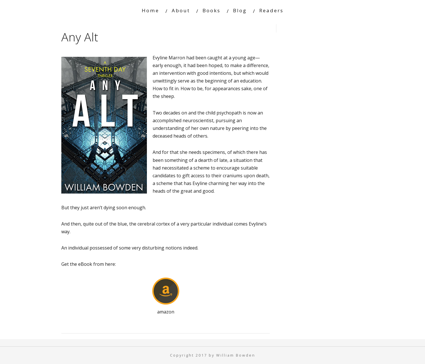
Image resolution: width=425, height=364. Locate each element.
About (181, 10)
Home (150, 10)
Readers (271, 10)
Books (211, 10)
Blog (240, 10)
